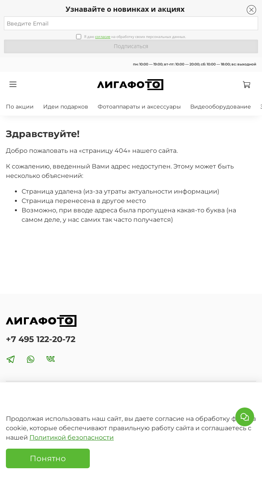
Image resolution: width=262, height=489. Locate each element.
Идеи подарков (65, 106)
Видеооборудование (220, 106)
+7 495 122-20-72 (40, 339)
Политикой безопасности (71, 437)
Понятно (48, 458)
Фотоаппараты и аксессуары (139, 106)
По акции (20, 106)
